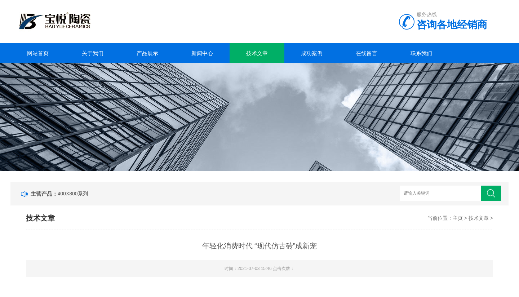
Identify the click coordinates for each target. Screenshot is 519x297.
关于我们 (92, 53)
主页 (458, 218)
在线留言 (366, 53)
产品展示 (147, 53)
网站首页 (38, 53)
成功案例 (312, 53)
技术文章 (257, 53)
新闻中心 (202, 53)
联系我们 (421, 53)
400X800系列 (73, 193)
